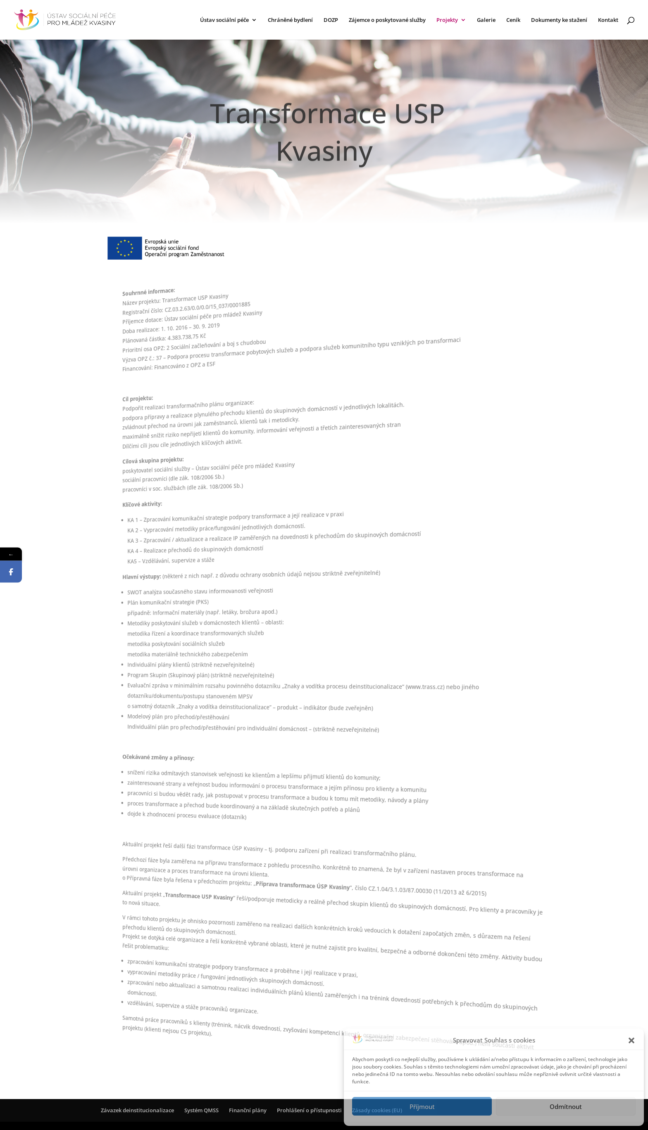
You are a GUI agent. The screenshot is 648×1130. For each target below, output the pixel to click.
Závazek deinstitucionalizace (137, 1110)
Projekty (447, 20)
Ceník (513, 20)
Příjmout (422, 1106)
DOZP (331, 20)
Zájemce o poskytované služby (387, 20)
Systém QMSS (201, 1110)
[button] (631, 1040)
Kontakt (608, 20)
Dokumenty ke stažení (559, 20)
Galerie (486, 20)
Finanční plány (248, 1110)
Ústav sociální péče (224, 20)
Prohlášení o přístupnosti (309, 1110)
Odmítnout (566, 1106)
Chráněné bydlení (290, 20)
